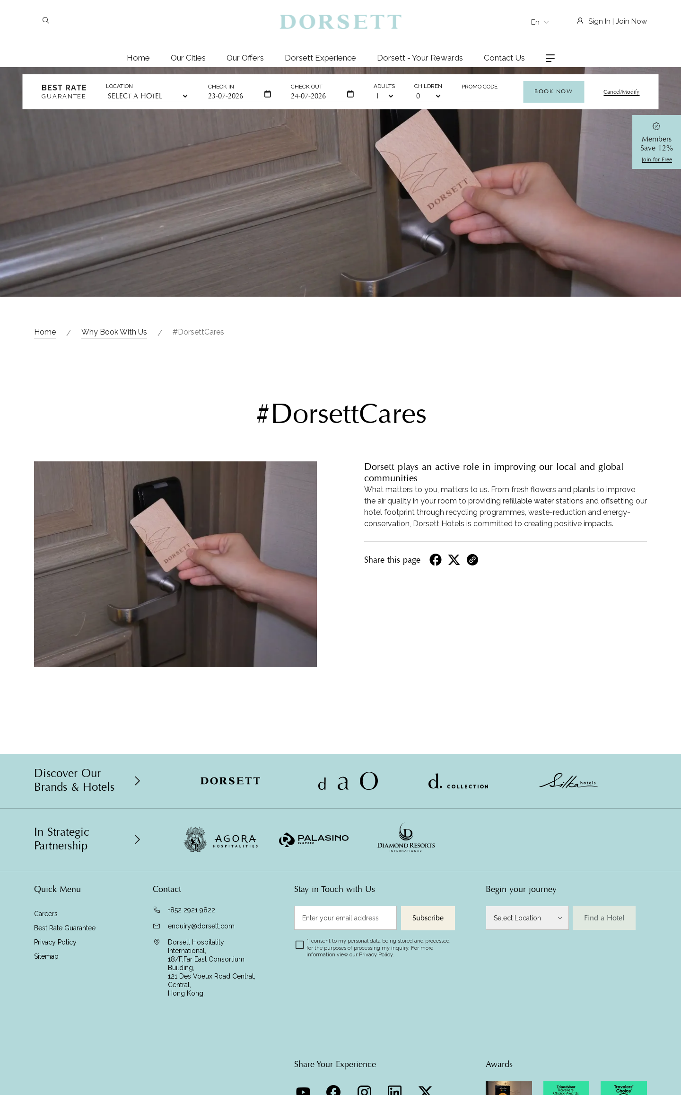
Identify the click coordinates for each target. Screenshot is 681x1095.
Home (138, 57)
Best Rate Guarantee (65, 928)
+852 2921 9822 (191, 910)
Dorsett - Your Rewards (420, 57)
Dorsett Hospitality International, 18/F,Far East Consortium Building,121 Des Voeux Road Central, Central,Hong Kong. (211, 967)
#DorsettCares (198, 331)
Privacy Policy (55, 942)
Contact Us (504, 57)
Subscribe (428, 918)
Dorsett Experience (320, 57)
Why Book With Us (114, 331)
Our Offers (245, 57)
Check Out (307, 86)
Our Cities (188, 57)
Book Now (553, 91)
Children (428, 86)
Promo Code (480, 86)
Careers (46, 914)
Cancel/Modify (621, 91)
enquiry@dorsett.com (201, 926)
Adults (384, 86)
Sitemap (46, 956)
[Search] (45, 21)
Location (119, 86)
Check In (221, 86)
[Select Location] (527, 918)
